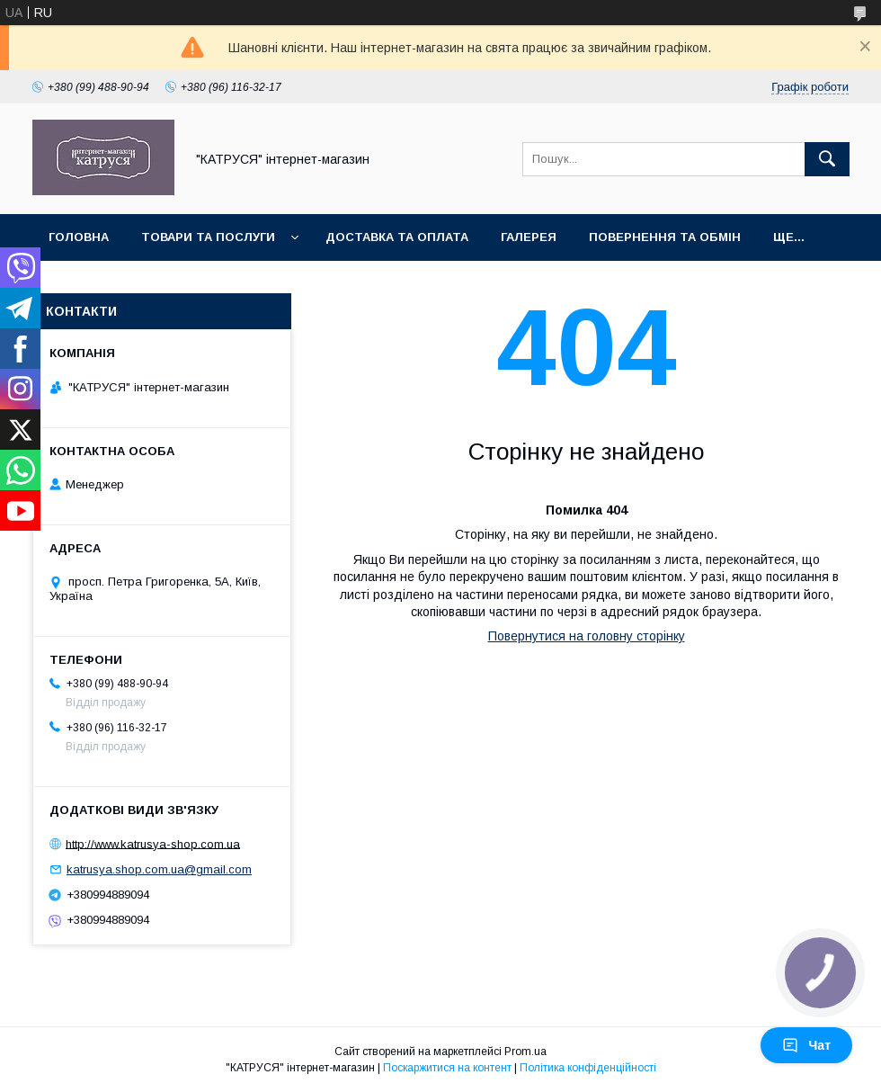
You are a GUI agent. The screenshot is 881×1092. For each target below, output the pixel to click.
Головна (79, 237)
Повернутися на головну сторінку (586, 636)
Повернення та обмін (665, 237)
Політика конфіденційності (588, 1067)
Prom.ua (525, 1051)
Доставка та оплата (396, 237)
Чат (806, 1045)
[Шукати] (827, 159)
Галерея (528, 237)
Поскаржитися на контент (447, 1067)
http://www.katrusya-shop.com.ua (153, 843)
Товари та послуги (208, 237)
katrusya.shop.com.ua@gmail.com (159, 869)
